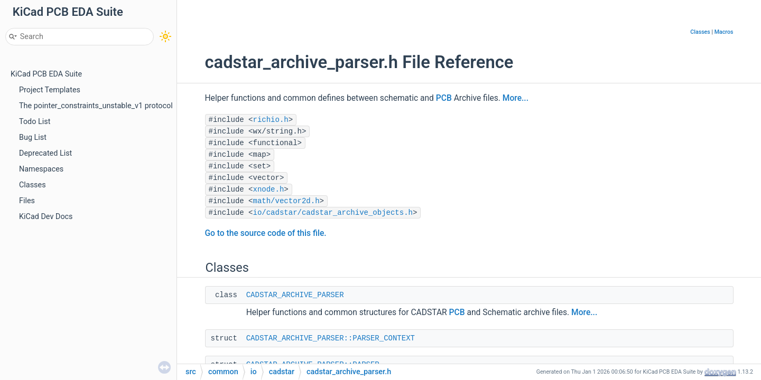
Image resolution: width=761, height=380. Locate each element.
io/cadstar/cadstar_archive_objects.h (333, 212)
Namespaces (41, 169)
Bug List (33, 137)
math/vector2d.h (286, 201)
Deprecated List (45, 153)
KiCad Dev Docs (46, 216)
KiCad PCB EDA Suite (46, 74)
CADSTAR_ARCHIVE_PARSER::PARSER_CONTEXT (330, 338)
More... (515, 98)
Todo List (34, 121)
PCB (444, 98)
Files (27, 200)
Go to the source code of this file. (266, 233)
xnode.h (268, 189)
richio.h (271, 120)
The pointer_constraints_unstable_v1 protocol (96, 105)
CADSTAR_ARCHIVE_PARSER (295, 295)
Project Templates (49, 90)
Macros (724, 31)
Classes (32, 184)
